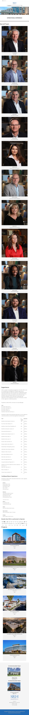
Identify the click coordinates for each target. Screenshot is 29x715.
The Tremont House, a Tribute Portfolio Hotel (14, 634)
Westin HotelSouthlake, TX (14, 678)
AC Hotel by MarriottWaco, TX (14, 693)
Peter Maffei (15, 348)
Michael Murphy (14, 197)
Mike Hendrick (14, 138)
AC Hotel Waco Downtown (14, 545)
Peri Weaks (14, 382)
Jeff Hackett (15, 114)
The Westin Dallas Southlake (14, 655)
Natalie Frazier (14, 258)
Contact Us (4, 0)
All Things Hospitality (17, 712)
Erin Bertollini (14, 83)
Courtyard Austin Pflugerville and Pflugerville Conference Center (14, 567)
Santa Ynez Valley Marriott (14, 611)
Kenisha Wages (14, 290)
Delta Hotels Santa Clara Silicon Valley (14, 589)
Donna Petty (15, 226)
